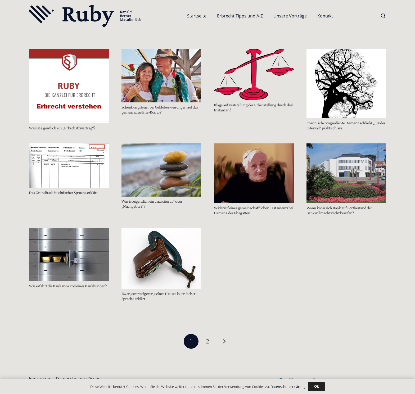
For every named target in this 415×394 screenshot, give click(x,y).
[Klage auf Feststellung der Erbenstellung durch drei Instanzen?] (254, 74)
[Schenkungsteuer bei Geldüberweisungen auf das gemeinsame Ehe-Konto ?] (161, 75)
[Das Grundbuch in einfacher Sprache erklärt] (69, 165)
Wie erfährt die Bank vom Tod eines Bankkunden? (68, 286)
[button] (383, 15)
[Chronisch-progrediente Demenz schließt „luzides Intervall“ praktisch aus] (346, 83)
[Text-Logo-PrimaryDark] (85, 16)
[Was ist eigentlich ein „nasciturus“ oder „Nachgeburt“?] (161, 170)
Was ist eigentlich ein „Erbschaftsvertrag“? (62, 128)
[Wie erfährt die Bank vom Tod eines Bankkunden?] (69, 254)
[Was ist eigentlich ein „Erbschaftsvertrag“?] (69, 86)
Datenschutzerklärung (78, 379)
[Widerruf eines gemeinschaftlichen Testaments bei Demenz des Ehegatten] (254, 173)
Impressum (40, 379)
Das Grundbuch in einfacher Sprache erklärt (63, 192)
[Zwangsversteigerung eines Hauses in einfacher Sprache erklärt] (161, 258)
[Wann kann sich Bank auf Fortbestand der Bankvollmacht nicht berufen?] (346, 173)
